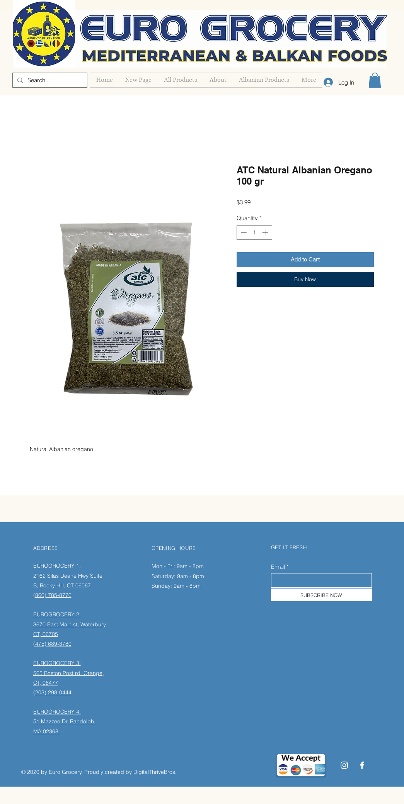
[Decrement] (243, 233)
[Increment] (266, 233)
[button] (374, 80)
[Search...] (49, 80)
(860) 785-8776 (52, 595)
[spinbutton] (254, 233)
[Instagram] (344, 765)
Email (278, 567)
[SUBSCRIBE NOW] (321, 595)
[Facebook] (362, 765)
